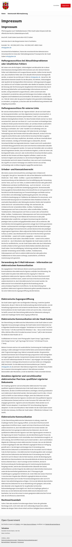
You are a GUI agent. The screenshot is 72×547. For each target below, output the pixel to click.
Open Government (10, 520)
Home (3, 14)
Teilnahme (5, 528)
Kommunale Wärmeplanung (18, 14)
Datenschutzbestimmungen (9, 540)
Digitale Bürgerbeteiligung (52, 524)
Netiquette (14, 542)
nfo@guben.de (6, 48)
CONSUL (17, 524)
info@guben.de (11, 56)
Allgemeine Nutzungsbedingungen (27, 540)
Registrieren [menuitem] (65, 5)
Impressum (20, 542)
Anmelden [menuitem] (56, 5)
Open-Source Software (30, 524)
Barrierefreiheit (5, 542)
